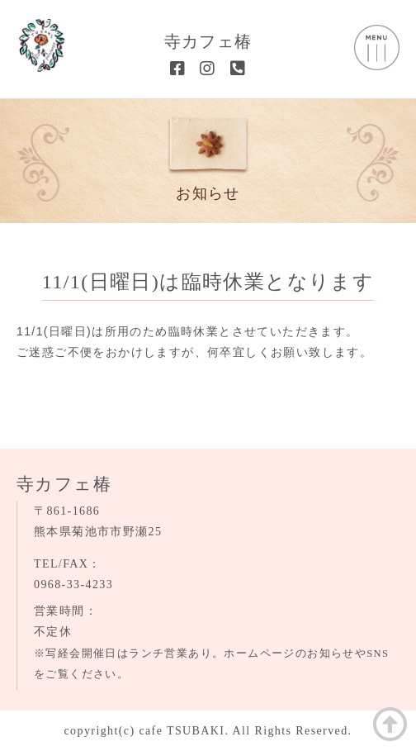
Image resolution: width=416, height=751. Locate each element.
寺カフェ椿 (208, 41)
